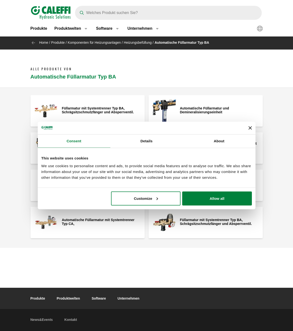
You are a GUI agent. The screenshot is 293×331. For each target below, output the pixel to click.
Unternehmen (128, 298)
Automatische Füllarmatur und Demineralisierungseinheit (204, 110)
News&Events (41, 320)
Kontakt (70, 320)
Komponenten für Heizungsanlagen (94, 42)
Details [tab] (147, 141)
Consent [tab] (74, 141)
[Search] (168, 13)
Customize (146, 198)
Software (99, 298)
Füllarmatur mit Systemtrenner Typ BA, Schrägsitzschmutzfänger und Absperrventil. (98, 110)
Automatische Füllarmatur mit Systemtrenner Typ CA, (98, 222)
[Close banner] (250, 128)
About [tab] (219, 141)
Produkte (38, 29)
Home (43, 42)
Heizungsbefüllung (138, 42)
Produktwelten (68, 298)
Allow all (217, 198)
